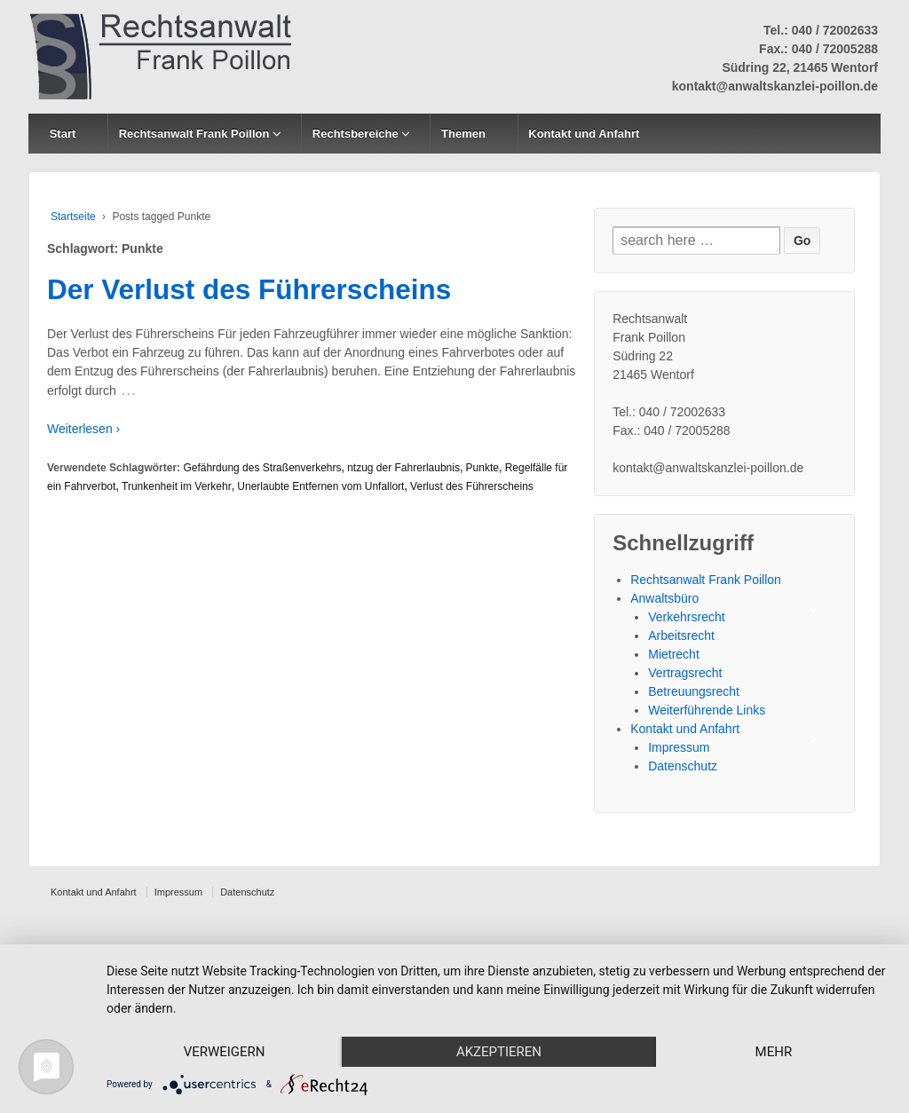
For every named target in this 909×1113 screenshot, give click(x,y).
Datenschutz (682, 766)
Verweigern (224, 1052)
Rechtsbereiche (355, 133)
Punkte (482, 468)
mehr (774, 1052)
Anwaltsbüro (664, 598)
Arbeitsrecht (681, 635)
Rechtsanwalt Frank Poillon (194, 133)
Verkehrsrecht (686, 617)
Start (63, 133)
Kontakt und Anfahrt (583, 133)
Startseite (73, 216)
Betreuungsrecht (693, 691)
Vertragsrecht (685, 673)
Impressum (678, 747)
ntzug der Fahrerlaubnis (403, 468)
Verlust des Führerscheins (472, 486)
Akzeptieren (498, 1052)
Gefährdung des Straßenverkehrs (262, 468)
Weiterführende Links (706, 710)
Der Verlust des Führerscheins (249, 289)
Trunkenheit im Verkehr (177, 486)
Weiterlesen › (83, 429)
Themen (463, 133)
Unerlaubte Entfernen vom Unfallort (320, 486)
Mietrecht (674, 654)
